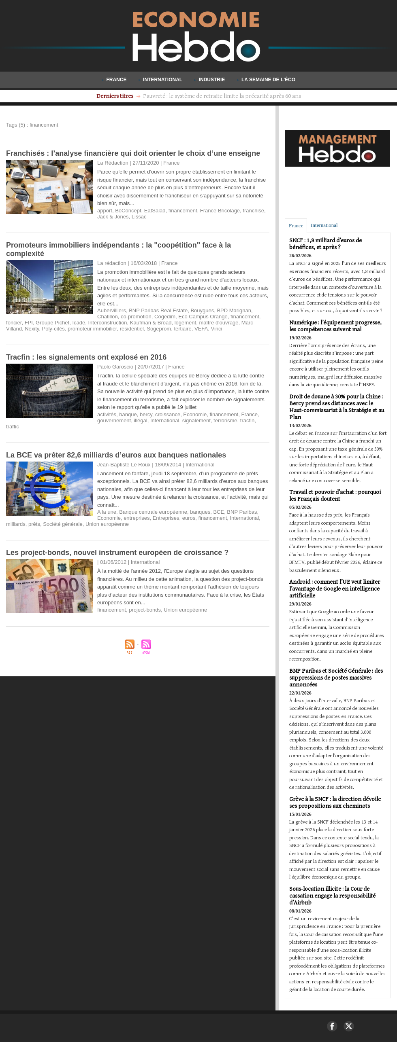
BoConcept (128, 211)
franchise (253, 211)
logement (185, 323)
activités (106, 414)
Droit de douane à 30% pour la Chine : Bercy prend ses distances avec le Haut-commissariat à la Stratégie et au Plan (336, 407)
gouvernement (114, 420)
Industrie (210, 80)
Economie (195, 414)
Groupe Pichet (52, 323)
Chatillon (107, 316)
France (115, 80)
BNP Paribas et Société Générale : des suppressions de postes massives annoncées (336, 677)
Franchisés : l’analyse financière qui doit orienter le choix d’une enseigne (133, 153)
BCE (218, 512)
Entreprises (166, 518)
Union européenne (107, 524)
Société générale (63, 524)
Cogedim (164, 316)
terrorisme (225, 420)
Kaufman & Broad (151, 323)
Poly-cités (53, 329)
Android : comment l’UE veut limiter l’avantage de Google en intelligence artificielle (334, 588)
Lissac (139, 217)
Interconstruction (107, 323)
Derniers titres (115, 96)
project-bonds (145, 610)
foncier (13, 323)
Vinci (216, 329)
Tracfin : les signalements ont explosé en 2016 (86, 357)
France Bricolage (220, 211)
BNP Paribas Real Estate (158, 310)
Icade (78, 323)
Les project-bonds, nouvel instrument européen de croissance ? (117, 553)
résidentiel (132, 329)
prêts (34, 524)
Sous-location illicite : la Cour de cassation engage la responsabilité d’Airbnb (332, 895)
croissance (167, 414)
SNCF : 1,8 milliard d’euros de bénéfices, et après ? (325, 244)
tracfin (247, 420)
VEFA (201, 329)
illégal (140, 420)
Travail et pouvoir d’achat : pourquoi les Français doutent (335, 495)
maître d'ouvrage (218, 323)
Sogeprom (159, 329)
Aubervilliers (111, 310)
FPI (29, 323)
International (161, 80)
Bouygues (202, 310)
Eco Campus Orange (202, 316)
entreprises (136, 518)
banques (200, 512)
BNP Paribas (242, 512)
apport (104, 211)
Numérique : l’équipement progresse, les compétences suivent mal (335, 326)
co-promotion (136, 316)
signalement (196, 420)
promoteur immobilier (92, 329)
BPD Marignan (234, 310)
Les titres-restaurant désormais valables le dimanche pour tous (222, 96)
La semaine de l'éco (266, 80)
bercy (146, 414)
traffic (12, 427)
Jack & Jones (112, 217)
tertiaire (182, 329)
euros (189, 518)
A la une (106, 512)
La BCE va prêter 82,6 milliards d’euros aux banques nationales (116, 455)
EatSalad (155, 211)
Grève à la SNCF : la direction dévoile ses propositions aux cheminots (335, 802)
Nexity (32, 329)
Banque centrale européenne (153, 512)
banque (128, 414)
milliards (16, 524)
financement (183, 211)
